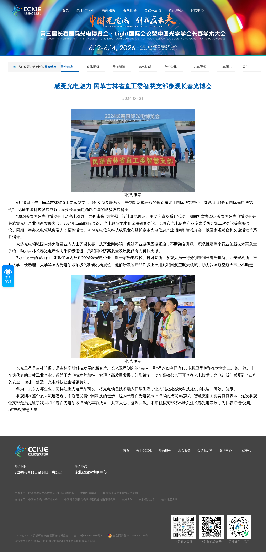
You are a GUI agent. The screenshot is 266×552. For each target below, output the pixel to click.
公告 (246, 67)
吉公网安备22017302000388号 (130, 535)
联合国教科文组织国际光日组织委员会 (51, 493)
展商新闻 (119, 67)
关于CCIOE (85, 10)
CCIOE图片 (224, 67)
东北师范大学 (147, 499)
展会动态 (50, 67)
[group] (133, 27)
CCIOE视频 (198, 67)
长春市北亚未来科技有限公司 (120, 493)
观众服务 (130, 10)
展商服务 (108, 10)
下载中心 (197, 10)
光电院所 (145, 67)
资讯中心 (176, 10)
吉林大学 (127, 499)
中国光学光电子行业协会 (43, 499)
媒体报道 (93, 67)
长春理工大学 (169, 499)
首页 (65, 10)
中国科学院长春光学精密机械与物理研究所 (90, 499)
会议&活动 (152, 10)
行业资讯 (171, 67)
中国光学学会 (88, 493)
